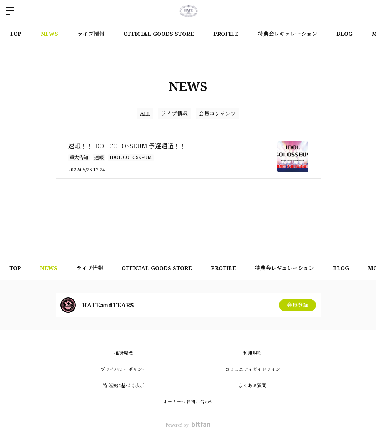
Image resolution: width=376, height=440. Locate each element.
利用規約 (252, 353)
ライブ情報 (90, 33)
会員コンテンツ (217, 113)
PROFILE (226, 33)
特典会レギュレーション (287, 33)
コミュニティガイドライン (252, 369)
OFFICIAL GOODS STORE (159, 33)
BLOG (344, 33)
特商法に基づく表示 (123, 385)
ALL (145, 113)
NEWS (49, 33)
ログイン (364, 11)
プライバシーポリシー (123, 369)
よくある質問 (252, 385)
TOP (16, 33)
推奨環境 (123, 353)
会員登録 (297, 305)
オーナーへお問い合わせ (188, 401)
